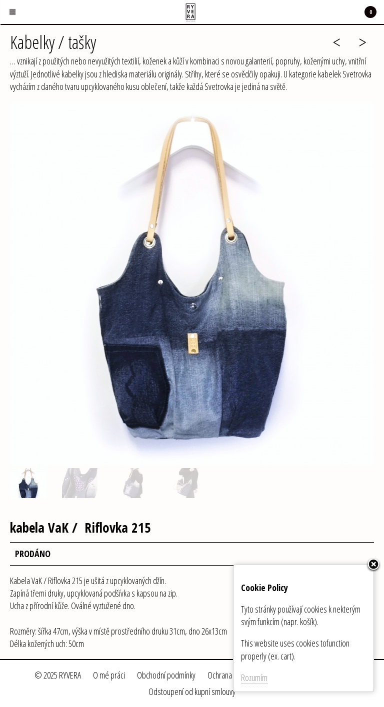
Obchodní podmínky (166, 675)
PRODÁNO (32, 554)
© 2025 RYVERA (57, 675)
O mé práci (109, 675)
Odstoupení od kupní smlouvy (192, 692)
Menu (8, 6)
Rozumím (254, 678)
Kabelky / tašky (53, 42)
